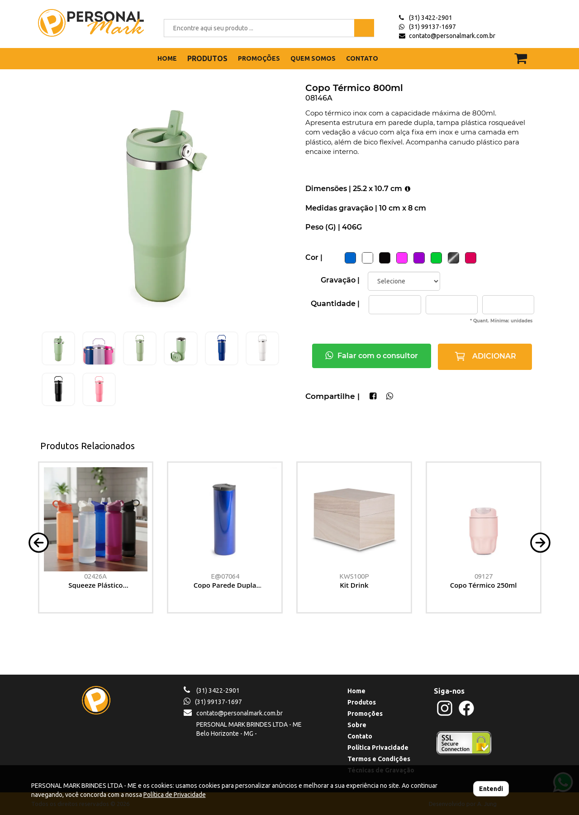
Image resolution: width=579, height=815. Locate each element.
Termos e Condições (378, 758)
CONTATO (362, 58)
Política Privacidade (377, 747)
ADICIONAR (485, 356)
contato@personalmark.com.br (452, 35)
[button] (38, 541)
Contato (359, 736)
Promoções (365, 713)
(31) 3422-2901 (430, 17)
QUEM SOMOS (313, 58)
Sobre (356, 725)
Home (356, 691)
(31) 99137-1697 (432, 26)
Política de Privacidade (174, 794)
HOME (167, 58)
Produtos (361, 702)
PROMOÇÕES (259, 58)
